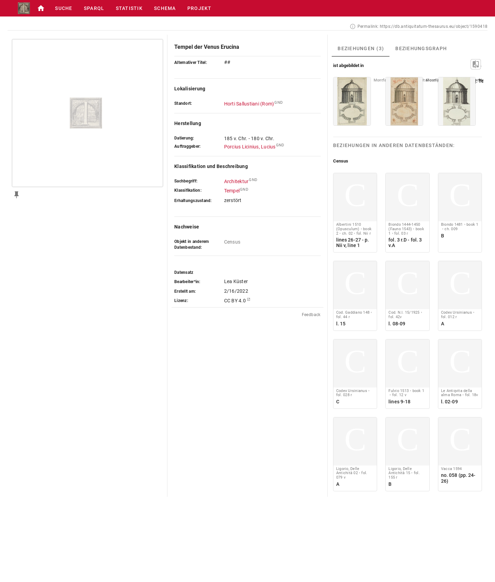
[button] (41, 8)
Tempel (232, 190)
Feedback (311, 314)
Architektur (236, 181)
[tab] (360, 48)
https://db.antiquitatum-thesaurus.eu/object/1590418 (433, 26)
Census (232, 242)
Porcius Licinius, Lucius (250, 146)
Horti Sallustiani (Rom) (249, 104)
